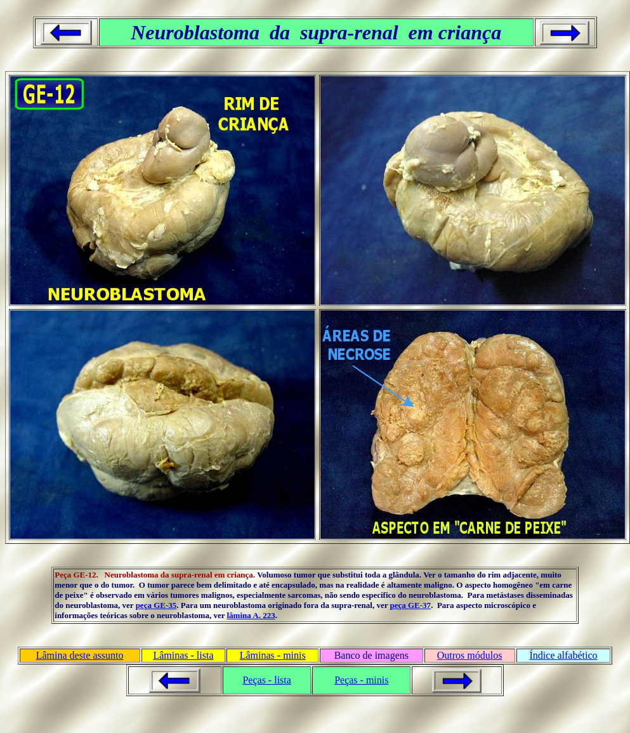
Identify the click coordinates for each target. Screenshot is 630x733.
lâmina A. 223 (250, 615)
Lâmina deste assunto (80, 655)
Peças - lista (266, 680)
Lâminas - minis (273, 655)
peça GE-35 (156, 605)
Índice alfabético (564, 655)
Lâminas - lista (183, 655)
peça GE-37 (410, 605)
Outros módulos (469, 655)
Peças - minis (361, 680)
